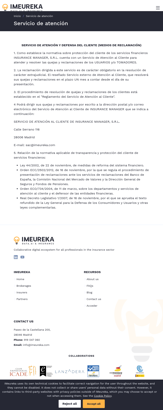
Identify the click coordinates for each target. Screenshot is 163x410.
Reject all (70, 404)
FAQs (90, 285)
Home (20, 279)
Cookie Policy (103, 395)
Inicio (17, 16)
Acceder (92, 305)
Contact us (94, 299)
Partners (22, 299)
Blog (89, 292)
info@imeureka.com (36, 344)
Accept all (93, 403)
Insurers (22, 292)
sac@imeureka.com (40, 145)
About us (93, 279)
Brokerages (24, 285)
